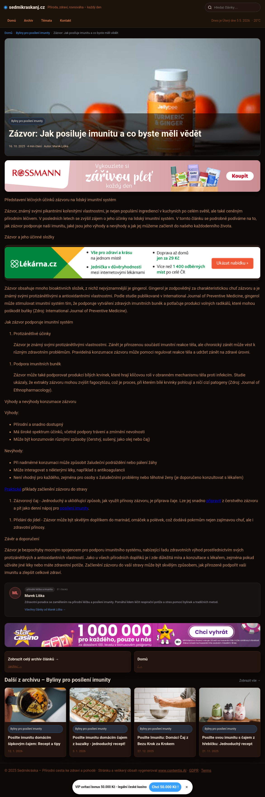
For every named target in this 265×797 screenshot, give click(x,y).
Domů (11, 20)
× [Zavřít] (186, 787)
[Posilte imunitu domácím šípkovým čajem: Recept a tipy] (35, 722)
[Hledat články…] (236, 7)
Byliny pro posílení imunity (33, 33)
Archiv (28, 20)
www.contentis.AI (172, 770)
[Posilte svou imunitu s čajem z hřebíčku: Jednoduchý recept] (229, 722)
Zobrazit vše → (249, 680)
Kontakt (65, 20)
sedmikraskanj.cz (27, 7)
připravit (213, 500)
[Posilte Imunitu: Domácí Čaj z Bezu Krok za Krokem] (165, 722)
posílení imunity (74, 508)
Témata (46, 20)
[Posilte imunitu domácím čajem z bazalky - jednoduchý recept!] (100, 722)
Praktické (13, 489)
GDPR (193, 770)
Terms (206, 770)
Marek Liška (35, 596)
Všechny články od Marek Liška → (45, 609)
